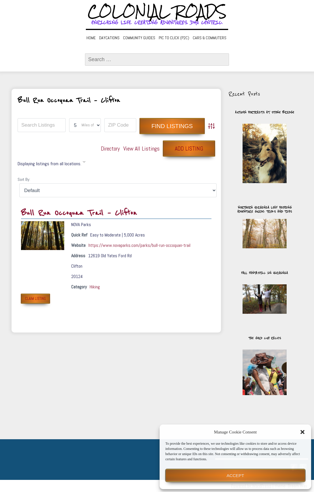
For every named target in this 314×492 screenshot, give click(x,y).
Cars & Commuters (209, 37)
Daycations (109, 37)
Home (91, 37)
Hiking (95, 287)
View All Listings (141, 148)
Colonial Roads (157, 11)
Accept (235, 475)
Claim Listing (35, 298)
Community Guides (139, 37)
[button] (302, 432)
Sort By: (24, 179)
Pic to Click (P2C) (174, 37)
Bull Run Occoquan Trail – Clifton (79, 213)
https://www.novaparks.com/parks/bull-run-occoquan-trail (139, 245)
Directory (110, 148)
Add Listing (189, 148)
